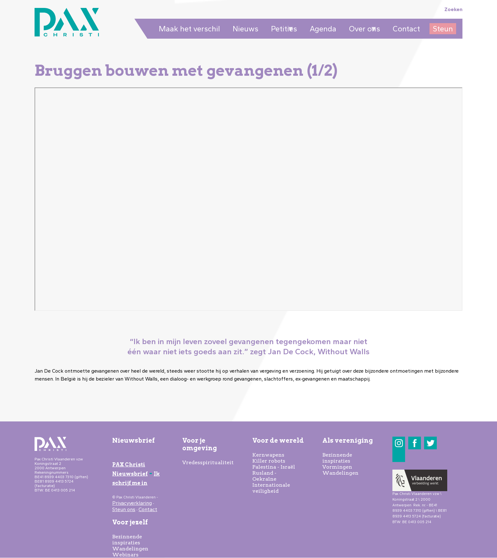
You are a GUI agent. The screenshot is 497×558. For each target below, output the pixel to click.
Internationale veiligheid (271, 488)
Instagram (399, 443)
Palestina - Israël (273, 467)
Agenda (323, 28)
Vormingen (337, 467)
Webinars (125, 555)
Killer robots (268, 461)
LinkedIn (399, 456)
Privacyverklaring (132, 503)
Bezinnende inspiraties (127, 540)
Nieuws (245, 28)
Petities (282, 29)
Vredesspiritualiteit (208, 462)
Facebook (415, 443)
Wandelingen (130, 549)
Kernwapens (268, 455)
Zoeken (453, 9)
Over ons (363, 29)
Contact (406, 28)
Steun (443, 28)
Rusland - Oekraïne (264, 476)
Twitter (431, 443)
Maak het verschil (189, 28)
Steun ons (123, 509)
